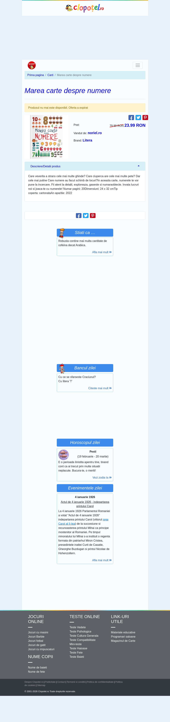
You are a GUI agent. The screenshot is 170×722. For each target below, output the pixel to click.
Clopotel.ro (85, 8)
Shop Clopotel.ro (31, 65)
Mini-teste (76, 644)
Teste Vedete (78, 627)
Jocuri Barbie (36, 636)
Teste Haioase (78, 648)
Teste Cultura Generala (84, 635)
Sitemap (41, 685)
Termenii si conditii (76, 682)
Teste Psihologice (80, 631)
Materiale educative (123, 632)
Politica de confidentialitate (100, 682)
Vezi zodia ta (102, 477)
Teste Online (85, 616)
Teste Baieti (77, 656)
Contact (61, 682)
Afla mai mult (102, 252)
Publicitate (50, 682)
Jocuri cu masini (38, 632)
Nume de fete (36, 671)
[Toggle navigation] (138, 65)
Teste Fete (76, 652)
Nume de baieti (37, 667)
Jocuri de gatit (37, 645)
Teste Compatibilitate (83, 639)
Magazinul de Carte (123, 640)
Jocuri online (36, 619)
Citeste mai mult (100, 388)
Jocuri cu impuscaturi (41, 649)
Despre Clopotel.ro (34, 682)
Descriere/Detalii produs (45, 166)
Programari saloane (123, 636)
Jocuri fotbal (35, 640)
